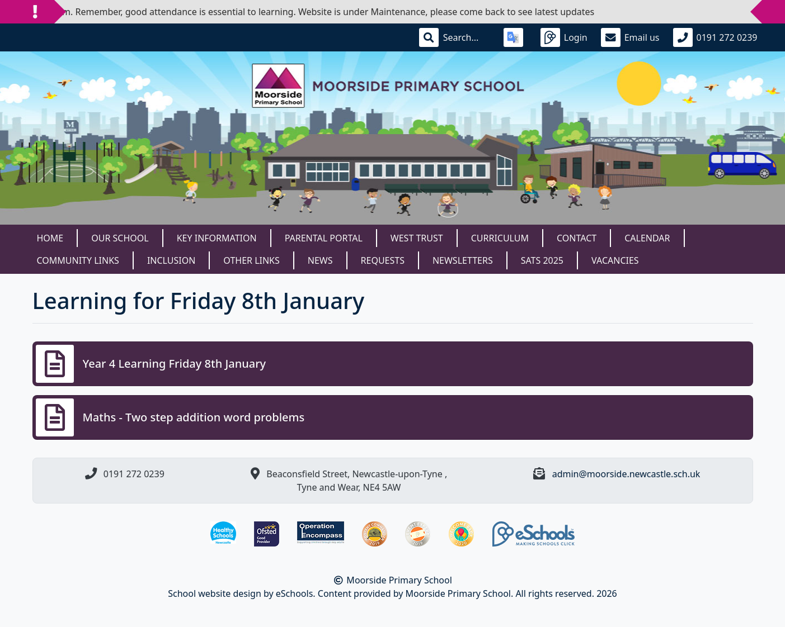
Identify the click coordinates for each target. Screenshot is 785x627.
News (320, 260)
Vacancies (615, 260)
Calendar (647, 238)
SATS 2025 (542, 260)
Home (50, 238)
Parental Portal (324, 238)
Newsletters (463, 260)
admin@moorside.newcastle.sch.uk (626, 474)
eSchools (294, 593)
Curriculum (500, 238)
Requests (383, 260)
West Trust (417, 238)
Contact (576, 238)
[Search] (467, 37)
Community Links (78, 260)
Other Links (251, 260)
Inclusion (171, 260)
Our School (119, 238)
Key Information (217, 238)
